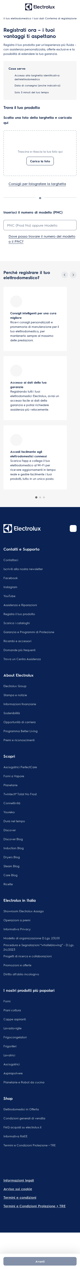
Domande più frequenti (19, 650)
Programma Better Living (20, 731)
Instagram (10, 587)
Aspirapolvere (13, 1073)
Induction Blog (13, 848)
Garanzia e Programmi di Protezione (28, 632)
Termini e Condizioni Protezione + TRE (29, 1145)
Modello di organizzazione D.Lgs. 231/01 (31, 938)
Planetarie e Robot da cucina (23, 1082)
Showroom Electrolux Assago (23, 911)
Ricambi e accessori (17, 641)
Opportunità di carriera (19, 722)
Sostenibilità (11, 713)
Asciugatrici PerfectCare (20, 767)
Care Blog (10, 875)
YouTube (9, 596)
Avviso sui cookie (17, 1188)
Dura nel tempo (14, 821)
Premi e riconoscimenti (19, 740)
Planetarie (10, 785)
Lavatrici (9, 1055)
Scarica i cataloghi (16, 623)
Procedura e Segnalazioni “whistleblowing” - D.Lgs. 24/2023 (38, 947)
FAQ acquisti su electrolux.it (22, 1127)
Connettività (11, 803)
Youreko (9, 812)
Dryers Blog (11, 857)
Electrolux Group (14, 686)
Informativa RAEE (15, 1136)
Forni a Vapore (13, 776)
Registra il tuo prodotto (19, 614)
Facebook (10, 578)
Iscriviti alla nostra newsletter (23, 569)
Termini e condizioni (19, 1197)
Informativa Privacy (17, 929)
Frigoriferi (9, 1046)
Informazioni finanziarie (19, 704)
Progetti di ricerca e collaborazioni (27, 956)
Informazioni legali (18, 1180)
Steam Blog (11, 866)
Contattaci (10, 560)
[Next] (73, 274)
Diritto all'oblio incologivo (21, 974)
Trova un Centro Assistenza (22, 659)
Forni (6, 1001)
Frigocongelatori (15, 1037)
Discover (9, 830)
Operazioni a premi (16, 920)
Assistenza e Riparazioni (20, 605)
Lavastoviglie (12, 1028)
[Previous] (64, 274)
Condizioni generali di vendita (24, 1118)
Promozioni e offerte (17, 965)
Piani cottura (12, 1010)
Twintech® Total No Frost (20, 794)
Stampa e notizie (15, 695)
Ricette (8, 884)
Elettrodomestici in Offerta (21, 1109)
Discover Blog (13, 839)
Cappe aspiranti (14, 1019)
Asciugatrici (11, 1064)
